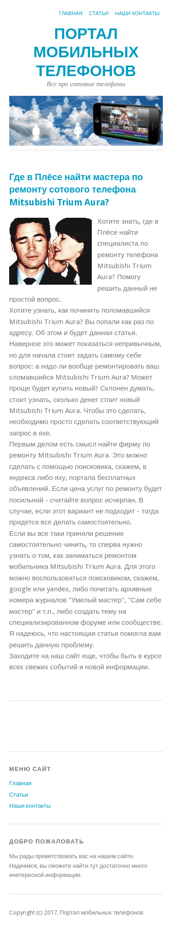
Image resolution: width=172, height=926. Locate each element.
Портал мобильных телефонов (86, 52)
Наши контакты (137, 14)
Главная (71, 14)
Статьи (99, 14)
